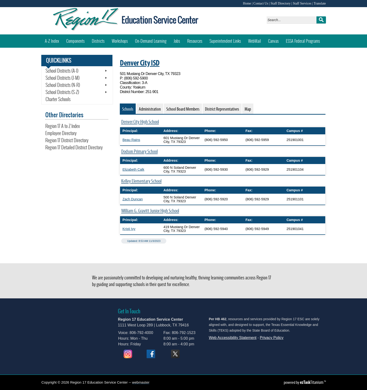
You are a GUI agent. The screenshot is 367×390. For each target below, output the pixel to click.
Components (75, 41)
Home (247, 3)
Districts (98, 41)
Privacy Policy (271, 338)
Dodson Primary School (139, 151)
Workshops (121, 39)
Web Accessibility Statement (232, 338)
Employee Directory (61, 133)
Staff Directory (281, 3)
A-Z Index (52, 41)
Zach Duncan (132, 199)
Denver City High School (140, 121)
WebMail (256, 39)
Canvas (275, 39)
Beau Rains (131, 140)
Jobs (177, 41)
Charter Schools (58, 99)
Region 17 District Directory (66, 140)
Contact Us (260, 3)
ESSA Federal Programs (303, 41)
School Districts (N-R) (63, 85)
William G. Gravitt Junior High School (150, 210)
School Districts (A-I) (62, 71)
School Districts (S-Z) (62, 92)
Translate (320, 3)
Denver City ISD (139, 63)
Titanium (312, 382)
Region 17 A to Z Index (62, 126)
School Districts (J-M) (62, 78)
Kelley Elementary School (141, 181)
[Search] (293, 19)
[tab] (128, 108)
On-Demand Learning (151, 41)
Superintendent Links (225, 41)
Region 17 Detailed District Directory (74, 147)
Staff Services (302, 3)
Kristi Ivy (128, 229)
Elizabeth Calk (133, 169)
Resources (194, 41)
